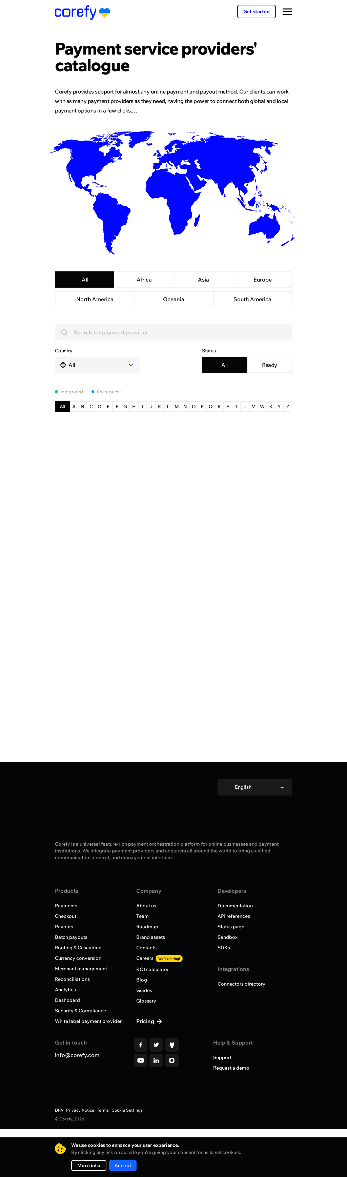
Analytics (65, 1018)
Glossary (146, 1029)
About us (146, 934)
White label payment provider (88, 1050)
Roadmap (147, 955)
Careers (159, 987)
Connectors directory (241, 1012)
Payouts (64, 955)
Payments (66, 934)
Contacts (146, 976)
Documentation (235, 934)
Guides (144, 1019)
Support (222, 1086)
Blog (141, 1008)
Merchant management (81, 997)
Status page (231, 955)
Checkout (65, 945)
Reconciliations (72, 1008)
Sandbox (228, 966)
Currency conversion (78, 987)
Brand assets (150, 966)
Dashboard (67, 1029)
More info (88, 1165)
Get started (256, 11)
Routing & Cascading (78, 976)
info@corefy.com (77, 1083)
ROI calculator (152, 998)
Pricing (146, 1049)
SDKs (224, 976)
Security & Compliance (80, 1039)
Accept (123, 1165)
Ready (269, 393)
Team (142, 945)
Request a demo (231, 1096)
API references (234, 945)
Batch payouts (71, 966)
